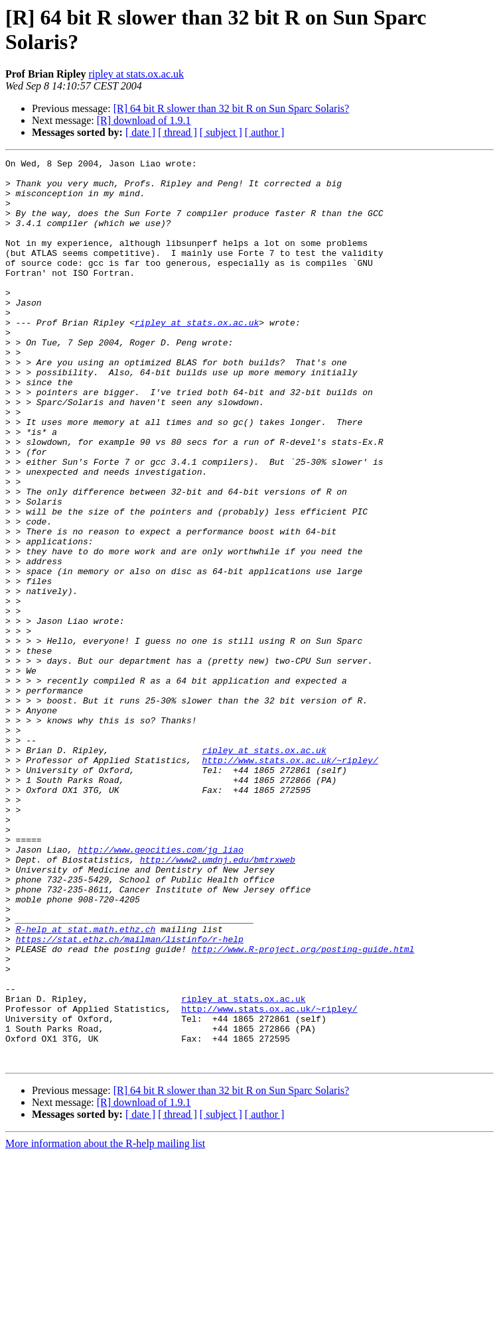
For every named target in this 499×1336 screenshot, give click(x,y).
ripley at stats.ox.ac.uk (136, 74)
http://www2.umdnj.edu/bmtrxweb (217, 1000)
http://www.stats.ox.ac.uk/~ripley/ (290, 881)
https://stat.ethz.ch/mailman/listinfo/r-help (130, 1096)
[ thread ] (177, 132)
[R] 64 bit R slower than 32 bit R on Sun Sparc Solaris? (231, 108)
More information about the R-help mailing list (105, 1324)
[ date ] (140, 132)
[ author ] (265, 132)
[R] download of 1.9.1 (144, 120)
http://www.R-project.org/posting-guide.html (303, 1108)
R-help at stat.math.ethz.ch (86, 1084)
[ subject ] (221, 132)
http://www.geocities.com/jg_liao (161, 989)
